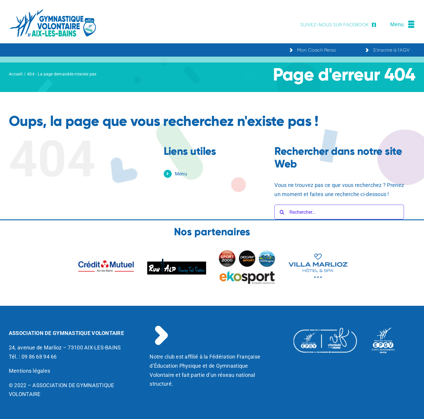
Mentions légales (29, 371)
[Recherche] (281, 212)
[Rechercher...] (339, 212)
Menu (181, 174)
